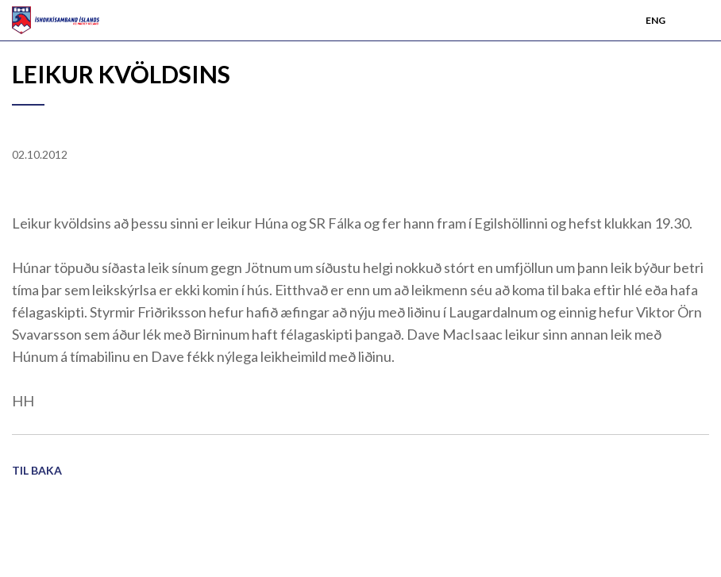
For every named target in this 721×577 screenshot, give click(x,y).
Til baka (37, 470)
